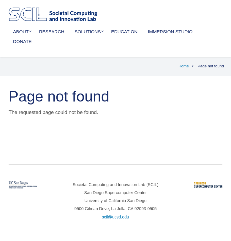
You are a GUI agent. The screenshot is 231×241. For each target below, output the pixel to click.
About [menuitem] (21, 31)
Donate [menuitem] (22, 41)
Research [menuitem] (51, 31)
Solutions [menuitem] (88, 31)
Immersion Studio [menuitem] (170, 31)
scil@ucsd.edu (115, 217)
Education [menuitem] (124, 31)
